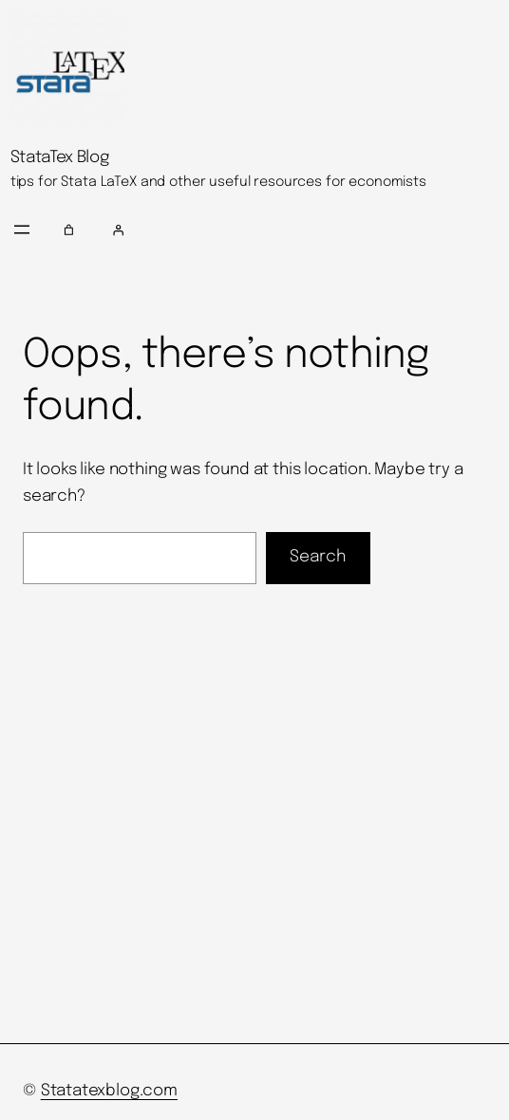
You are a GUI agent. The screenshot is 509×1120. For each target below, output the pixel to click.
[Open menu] (21, 229)
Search (318, 556)
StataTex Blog (59, 157)
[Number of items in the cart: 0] (69, 229)
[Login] (302, 229)
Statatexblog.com (109, 1091)
